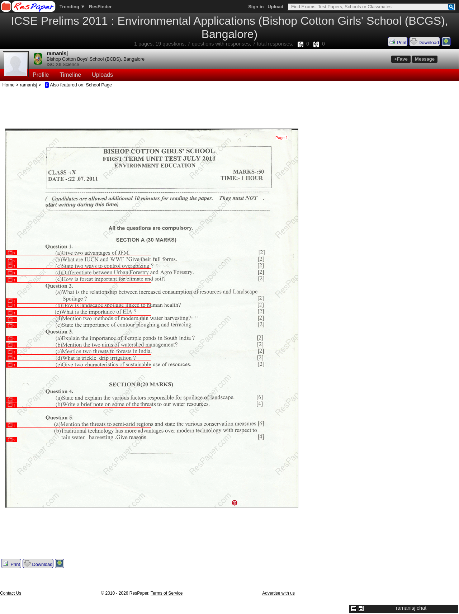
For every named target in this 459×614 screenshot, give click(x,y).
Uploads (102, 75)
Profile (41, 75)
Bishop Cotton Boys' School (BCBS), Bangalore (96, 59)
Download (424, 41)
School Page (99, 85)
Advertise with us (278, 593)
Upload (275, 6)
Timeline (70, 75)
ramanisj (57, 53)
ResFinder (100, 6)
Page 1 (281, 138)
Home (9, 85)
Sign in (256, 6)
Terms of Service (167, 593)
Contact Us (10, 593)
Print (398, 41)
